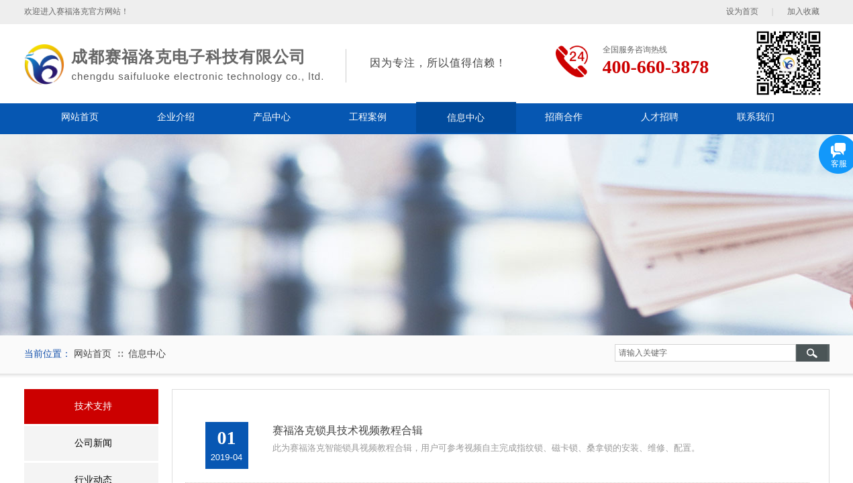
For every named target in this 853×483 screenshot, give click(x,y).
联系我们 (755, 117)
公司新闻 (93, 443)
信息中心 (466, 117)
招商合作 (564, 117)
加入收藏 (803, 11)
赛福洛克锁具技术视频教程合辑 (347, 430)
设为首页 (742, 11)
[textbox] (705, 353)
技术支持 (93, 406)
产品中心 (272, 117)
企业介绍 (176, 117)
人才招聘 (660, 117)
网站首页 (80, 117)
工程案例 (368, 117)
